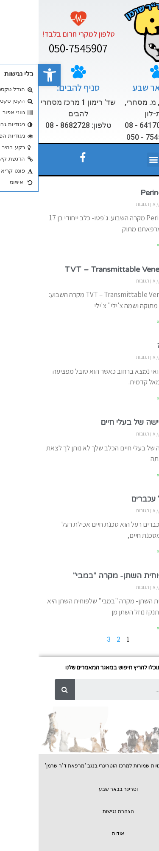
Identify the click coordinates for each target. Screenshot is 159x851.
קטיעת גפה (136, 345)
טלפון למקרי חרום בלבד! (39, 34)
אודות (79, 834)
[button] (11, 75)
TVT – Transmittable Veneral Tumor (90, 269)
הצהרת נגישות (79, 811)
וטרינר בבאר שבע (79, 789)
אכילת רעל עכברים (123, 499)
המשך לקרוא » (136, 244)
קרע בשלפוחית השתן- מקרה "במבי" (94, 575)
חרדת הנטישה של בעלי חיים (108, 422)
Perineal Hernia (128, 192)
